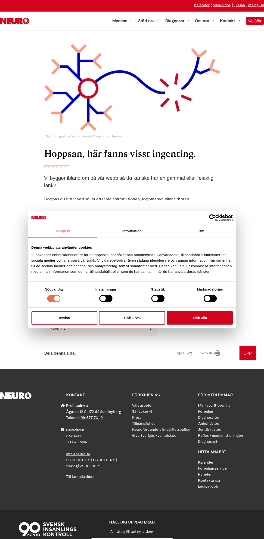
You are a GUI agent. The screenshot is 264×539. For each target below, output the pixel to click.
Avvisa (64, 318)
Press (136, 366)
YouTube (219, 499)
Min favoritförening (214, 354)
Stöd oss (149, 21)
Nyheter (205, 423)
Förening (205, 360)
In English (256, 5)
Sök (254, 21)
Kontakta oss (209, 429)
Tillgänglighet (143, 372)
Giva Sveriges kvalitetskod (154, 384)
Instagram (240, 499)
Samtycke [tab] (62, 231)
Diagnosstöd (208, 366)
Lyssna (239, 5)
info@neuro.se (78, 402)
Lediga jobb (208, 435)
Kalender (202, 5)
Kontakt (230, 21)
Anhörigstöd (208, 372)
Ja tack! (132, 525)
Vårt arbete (141, 354)
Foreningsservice (212, 417)
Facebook (198, 499)
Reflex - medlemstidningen (220, 384)
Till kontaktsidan (80, 425)
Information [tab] (132, 231)
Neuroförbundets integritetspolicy (161, 378)
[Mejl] (132, 491)
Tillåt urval (132, 318)
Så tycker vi (142, 360)
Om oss (204, 21)
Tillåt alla (199, 318)
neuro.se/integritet (132, 514)
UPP (248, 301)
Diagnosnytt (208, 390)
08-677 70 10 (92, 366)
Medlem (122, 21)
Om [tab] (201, 231)
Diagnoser (177, 21)
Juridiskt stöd (209, 378)
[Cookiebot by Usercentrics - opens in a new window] (212, 217)
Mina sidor (221, 5)
